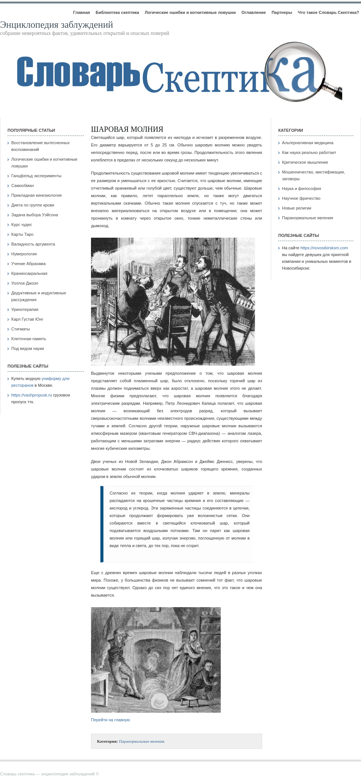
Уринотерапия (24, 309)
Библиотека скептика (117, 12)
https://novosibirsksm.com (324, 248)
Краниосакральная (29, 273)
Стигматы (20, 329)
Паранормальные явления (141, 741)
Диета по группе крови (32, 205)
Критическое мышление (305, 162)
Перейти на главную (110, 720)
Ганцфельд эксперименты (36, 175)
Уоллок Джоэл (24, 283)
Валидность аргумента (33, 244)
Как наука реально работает (309, 152)
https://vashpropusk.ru (31, 395)
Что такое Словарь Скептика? (328, 12)
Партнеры (282, 12)
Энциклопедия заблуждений (56, 25)
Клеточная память (28, 338)
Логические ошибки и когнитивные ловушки (190, 12)
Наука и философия (301, 188)
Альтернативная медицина (308, 142)
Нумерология (24, 254)
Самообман (22, 185)
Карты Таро (22, 234)
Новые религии (296, 208)
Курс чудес (21, 224)
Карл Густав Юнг (27, 319)
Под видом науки (27, 348)
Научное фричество (301, 198)
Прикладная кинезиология (36, 195)
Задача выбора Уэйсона (34, 215)
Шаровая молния (127, 129)
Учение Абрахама (28, 263)
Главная (81, 12)
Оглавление (253, 12)
